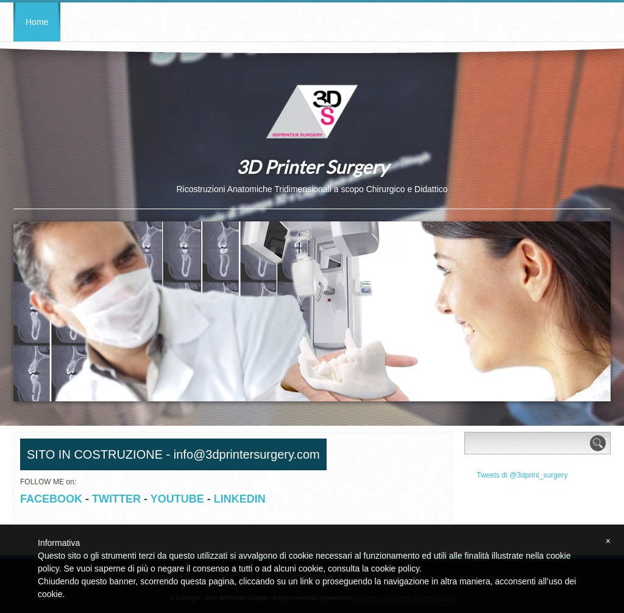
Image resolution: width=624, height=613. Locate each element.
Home (37, 22)
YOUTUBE (177, 499)
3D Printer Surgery (312, 166)
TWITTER (116, 499)
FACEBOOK (51, 499)
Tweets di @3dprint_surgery (522, 475)
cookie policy (395, 568)
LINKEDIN (240, 499)
